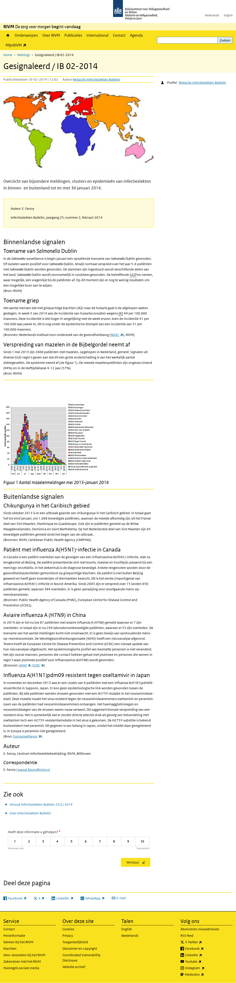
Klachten (10, 948)
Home (7, 35)
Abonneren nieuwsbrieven (199, 929)
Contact (119, 35)
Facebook (204, 948)
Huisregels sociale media (21, 968)
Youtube (203, 961)
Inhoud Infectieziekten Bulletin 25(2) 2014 (41, 804)
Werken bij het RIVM (18, 942)
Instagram (204, 968)
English (228, 15)
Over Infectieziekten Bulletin (30, 813)
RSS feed (186, 935)
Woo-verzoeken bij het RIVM (24, 955)
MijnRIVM (17, 45)
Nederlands (212, 15)
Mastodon (204, 974)
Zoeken (225, 40)
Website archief (73, 967)
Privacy (67, 935)
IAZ (120, 313)
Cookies (68, 929)
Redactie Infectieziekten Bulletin (96, 79)
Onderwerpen (26, 35)
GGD (133, 274)
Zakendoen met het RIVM (22, 961)
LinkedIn (203, 955)
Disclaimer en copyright (79, 948)
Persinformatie (14, 935)
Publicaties (73, 35)
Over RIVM (51, 35)
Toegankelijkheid (75, 942)
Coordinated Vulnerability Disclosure (81, 957)
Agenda (136, 35)
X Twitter (203, 942)
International (97, 35)
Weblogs (23, 55)
